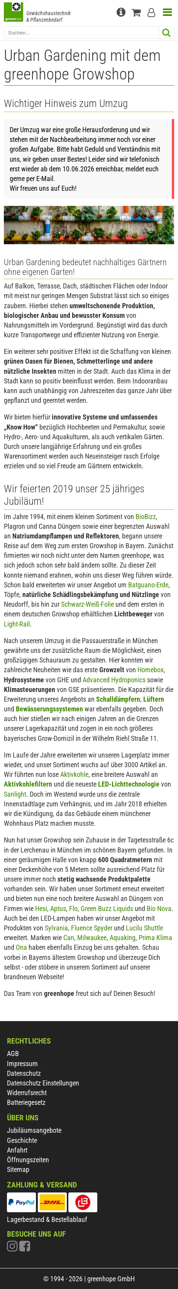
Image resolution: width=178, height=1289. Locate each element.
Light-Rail (17, 624)
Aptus (58, 908)
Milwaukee (92, 938)
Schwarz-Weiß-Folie (87, 604)
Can (68, 938)
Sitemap (18, 1169)
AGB (13, 1053)
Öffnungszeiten (28, 1160)
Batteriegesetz (26, 1102)
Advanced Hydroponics (114, 680)
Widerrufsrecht (27, 1093)
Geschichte (22, 1140)
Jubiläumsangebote (34, 1130)
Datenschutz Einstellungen (43, 1083)
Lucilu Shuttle (144, 928)
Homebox (150, 670)
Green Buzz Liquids (107, 908)
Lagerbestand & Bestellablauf (47, 1219)
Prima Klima (155, 938)
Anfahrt (17, 1150)
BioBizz (146, 516)
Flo (73, 908)
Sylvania (56, 928)
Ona (21, 947)
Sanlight (15, 794)
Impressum (22, 1063)
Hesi (41, 908)
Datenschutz (24, 1073)
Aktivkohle (74, 774)
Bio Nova (159, 908)
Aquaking (123, 938)
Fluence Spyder (91, 928)
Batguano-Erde (148, 585)
